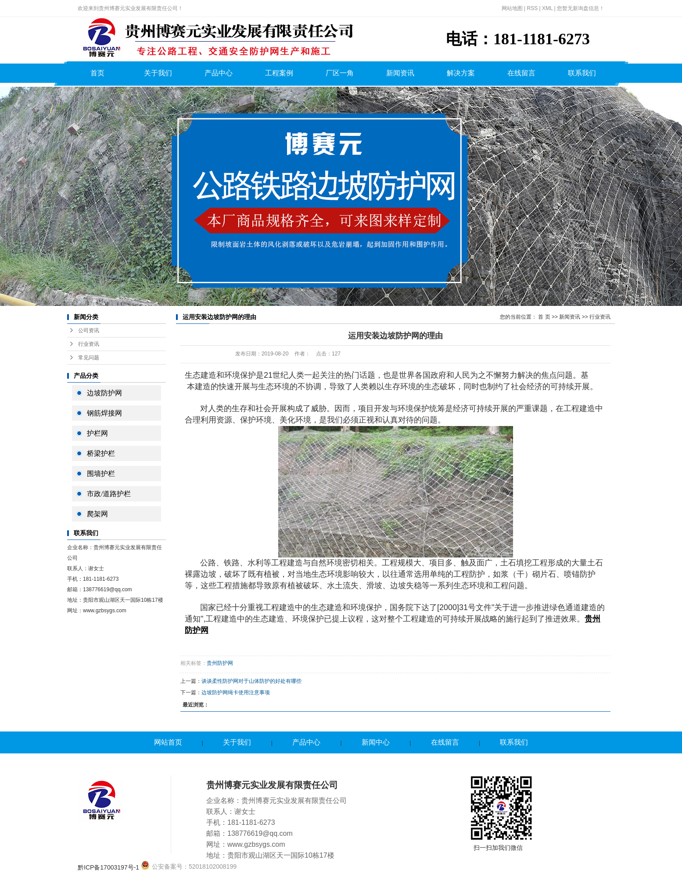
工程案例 (279, 73)
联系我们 (582, 73)
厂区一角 (340, 73)
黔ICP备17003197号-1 (108, 867)
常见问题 (88, 358)
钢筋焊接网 (104, 413)
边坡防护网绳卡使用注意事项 (235, 692)
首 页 (544, 317)
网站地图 (512, 8)
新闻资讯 (400, 73)
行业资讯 (88, 344)
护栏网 (97, 433)
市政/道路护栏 (109, 493)
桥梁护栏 (101, 453)
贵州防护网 (220, 663)
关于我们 (158, 73)
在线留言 (521, 73)
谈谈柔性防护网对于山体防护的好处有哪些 (251, 681)
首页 (97, 73)
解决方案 (461, 73)
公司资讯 (88, 330)
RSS (532, 8)
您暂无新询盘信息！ (580, 8)
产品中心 (219, 73)
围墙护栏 (101, 473)
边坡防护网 (104, 393)
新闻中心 (376, 742)
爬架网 (97, 514)
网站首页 (168, 742)
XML (547, 8)
